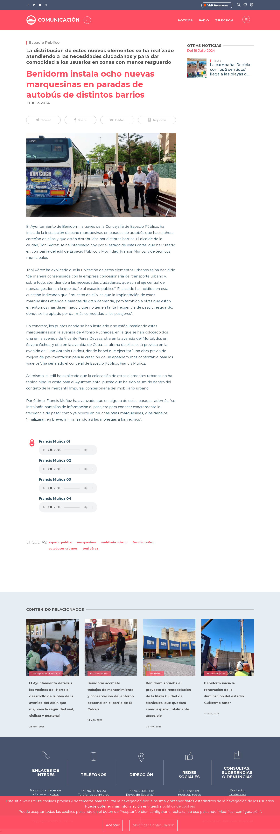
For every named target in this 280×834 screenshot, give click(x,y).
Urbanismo (155, 673)
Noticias (185, 20)
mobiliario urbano (114, 542)
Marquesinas (86, 542)
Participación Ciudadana (46, 673)
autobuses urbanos (63, 548)
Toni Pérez (90, 548)
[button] (43, 120)
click (55, 794)
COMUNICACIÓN (59, 20)
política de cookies (179, 806)
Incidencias (237, 794)
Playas (217, 61)
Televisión (224, 20)
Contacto (237, 790)
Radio (204, 20)
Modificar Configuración (153, 825)
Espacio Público (44, 42)
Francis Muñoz (143, 542)
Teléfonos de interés (93, 794)
